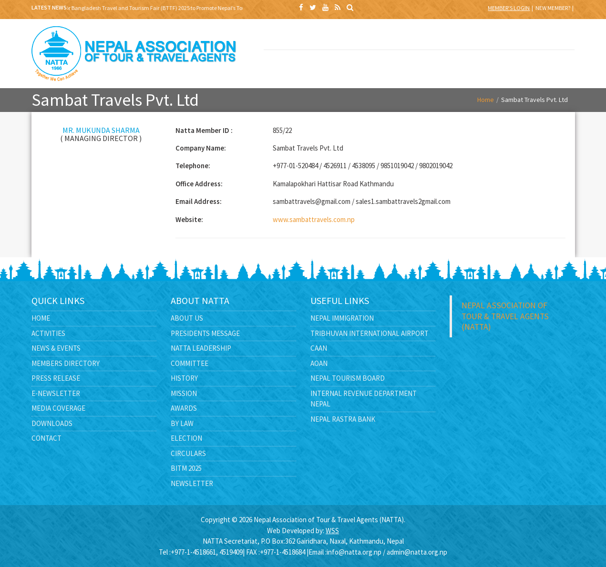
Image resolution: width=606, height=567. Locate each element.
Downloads (51, 423)
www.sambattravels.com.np (314, 219)
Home (485, 99)
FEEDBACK (543, 65)
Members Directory (65, 363)
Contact (46, 438)
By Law (182, 423)
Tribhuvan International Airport (369, 333)
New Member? (552, 7)
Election (186, 438)
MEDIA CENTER (357, 65)
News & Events (56, 348)
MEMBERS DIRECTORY (544, 37)
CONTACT (481, 65)
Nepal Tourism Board (347, 378)
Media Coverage (58, 408)
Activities (48, 333)
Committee (189, 363)
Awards (184, 408)
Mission (184, 393)
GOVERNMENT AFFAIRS (295, 70)
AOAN (319, 363)
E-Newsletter (55, 393)
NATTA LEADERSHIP (419, 37)
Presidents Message (205, 333)
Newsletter (192, 483)
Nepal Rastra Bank (342, 419)
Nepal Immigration (342, 318)
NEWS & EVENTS (481, 37)
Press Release (55, 378)
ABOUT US (357, 37)
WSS (332, 530)
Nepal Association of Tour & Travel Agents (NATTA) (505, 316)
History (184, 378)
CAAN (318, 348)
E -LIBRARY (419, 65)
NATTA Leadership (201, 348)
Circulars (188, 453)
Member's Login (509, 7)
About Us (187, 318)
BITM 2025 (294, 37)
